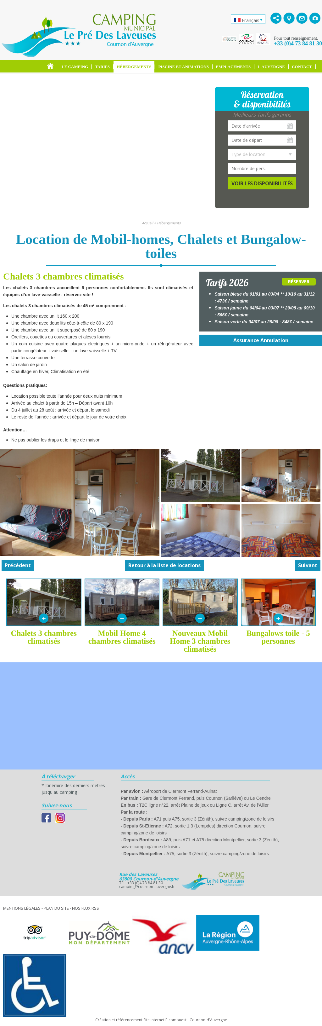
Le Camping (75, 66)
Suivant (307, 565)
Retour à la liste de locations (164, 565)
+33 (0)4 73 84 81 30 (298, 43)
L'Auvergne (271, 66)
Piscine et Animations (183, 66)
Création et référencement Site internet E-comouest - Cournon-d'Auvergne (161, 1020)
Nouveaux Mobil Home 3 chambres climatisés (200, 641)
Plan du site (56, 908)
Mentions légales (22, 908)
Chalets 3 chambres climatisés (44, 637)
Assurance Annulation (260, 340)
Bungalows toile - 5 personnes (278, 637)
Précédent (18, 565)
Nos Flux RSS (85, 908)
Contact (302, 66)
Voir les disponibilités (262, 183)
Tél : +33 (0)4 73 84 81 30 (141, 882)
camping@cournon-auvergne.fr (147, 886)
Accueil (147, 223)
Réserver (298, 282)
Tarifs (102, 66)
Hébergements (134, 66)
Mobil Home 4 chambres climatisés (122, 637)
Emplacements (233, 66)
